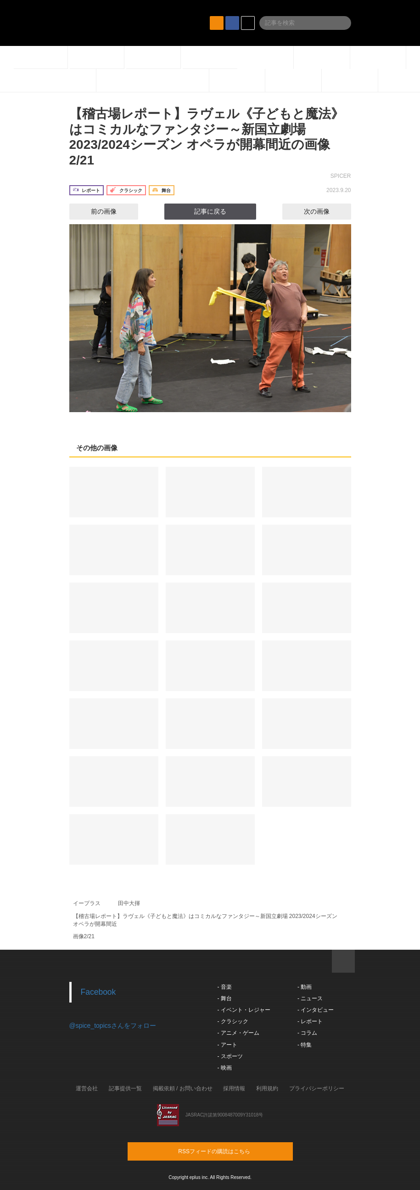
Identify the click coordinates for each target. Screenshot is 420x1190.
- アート (227, 1045)
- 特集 (304, 1045)
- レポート (310, 1021)
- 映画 (225, 1068)
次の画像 (325, 211)
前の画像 (95, 211)
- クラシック (233, 1021)
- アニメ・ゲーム (238, 1033)
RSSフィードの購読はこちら (228, 1151)
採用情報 (234, 1088)
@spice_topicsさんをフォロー (112, 1025)
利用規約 (267, 1088)
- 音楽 (225, 987)
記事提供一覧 (125, 1088)
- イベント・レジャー (244, 1010)
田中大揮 (129, 903)
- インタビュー (315, 1010)
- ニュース (310, 998)
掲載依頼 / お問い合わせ (183, 1088)
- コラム (307, 1033)
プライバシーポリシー (316, 1088)
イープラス (87, 903)
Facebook (98, 992)
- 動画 (304, 987)
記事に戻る (210, 211)
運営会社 (87, 1088)
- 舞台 (225, 998)
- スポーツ (230, 1056)
